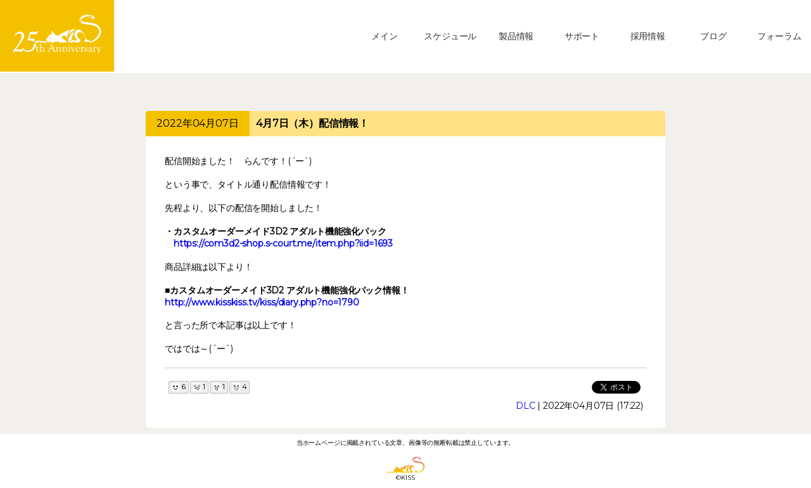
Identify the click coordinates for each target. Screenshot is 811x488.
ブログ (713, 36)
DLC (525, 405)
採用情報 (647, 36)
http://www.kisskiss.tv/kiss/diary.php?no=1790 (262, 302)
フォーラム (779, 36)
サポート (582, 36)
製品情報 (516, 36)
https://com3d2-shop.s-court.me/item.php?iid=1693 (283, 243)
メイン (384, 36)
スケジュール (450, 36)
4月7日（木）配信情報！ (312, 123)
